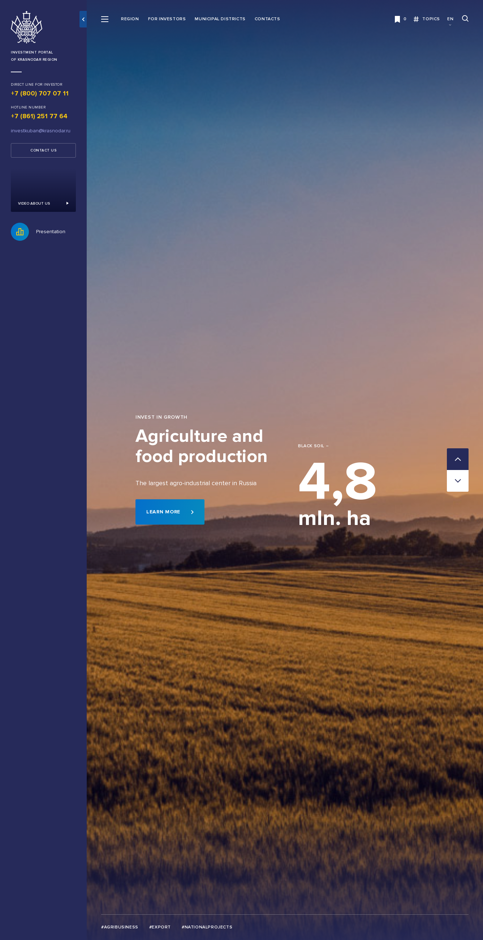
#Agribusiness (119, 927)
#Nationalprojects (207, 927)
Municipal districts (220, 19)
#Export (160, 927)
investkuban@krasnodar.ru (40, 131)
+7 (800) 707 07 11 (40, 93)
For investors (167, 19)
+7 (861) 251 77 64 (39, 116)
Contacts (267, 19)
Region (130, 19)
